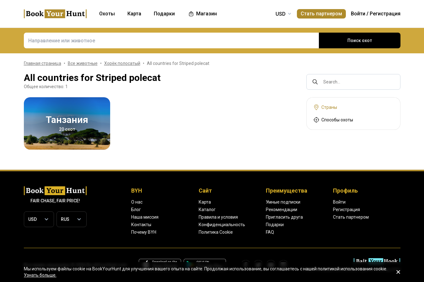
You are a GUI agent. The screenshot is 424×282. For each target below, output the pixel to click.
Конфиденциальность (222, 224)
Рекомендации (281, 209)
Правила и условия (218, 217)
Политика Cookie (216, 232)
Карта (205, 202)
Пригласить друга (284, 217)
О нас (136, 202)
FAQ (270, 232)
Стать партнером (321, 14)
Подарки (275, 224)
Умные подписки (283, 202)
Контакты (141, 224)
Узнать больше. (40, 275)
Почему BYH (143, 232)
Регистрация (385, 14)
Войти (358, 14)
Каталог (207, 209)
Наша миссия (144, 217)
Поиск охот (359, 40)
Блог (136, 209)
